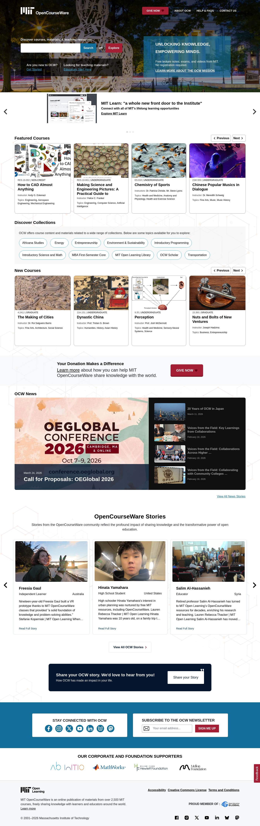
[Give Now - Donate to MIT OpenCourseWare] (155, 11)
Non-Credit (38, 180)
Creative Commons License (187, 790)
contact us (228, 10)
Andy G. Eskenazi (37, 195)
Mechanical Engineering (42, 203)
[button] (5, 112)
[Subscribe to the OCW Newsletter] (171, 728)
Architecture (41, 328)
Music (213, 200)
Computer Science (106, 203)
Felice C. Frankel (95, 198)
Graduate (32, 312)
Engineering (31, 200)
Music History (223, 200)
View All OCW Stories (130, 647)
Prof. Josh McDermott (155, 323)
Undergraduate (101, 180)
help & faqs (205, 10)
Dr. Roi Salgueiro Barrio (39, 323)
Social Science (55, 328)
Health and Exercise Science (160, 199)
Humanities (90, 328)
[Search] (51, 48)
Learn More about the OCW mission (185, 70)
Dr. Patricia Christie (155, 191)
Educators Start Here (77, 69)
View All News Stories (231, 496)
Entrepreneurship (218, 332)
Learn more (68, 370)
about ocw (182, 10)
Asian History (111, 328)
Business (204, 332)
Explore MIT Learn (114, 113)
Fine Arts (204, 200)
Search (88, 47)
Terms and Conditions (223, 790)
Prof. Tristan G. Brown (98, 323)
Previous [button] (220, 138)
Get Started (34, 69)
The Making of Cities (36, 317)
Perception (144, 317)
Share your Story (185, 677)
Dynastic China (90, 317)
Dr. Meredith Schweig (213, 195)
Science (148, 331)
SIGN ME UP (207, 728)
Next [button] (238, 138)
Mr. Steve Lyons (174, 191)
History (100, 328)
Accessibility (157, 790)
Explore (113, 47)
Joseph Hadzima (211, 327)
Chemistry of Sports (152, 185)
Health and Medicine (152, 195)
